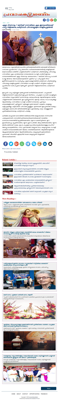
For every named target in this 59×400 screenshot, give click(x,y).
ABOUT (19, 394)
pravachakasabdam (33, 397)
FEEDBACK (44, 394)
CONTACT (25, 394)
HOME (13, 394)
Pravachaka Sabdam (11, 152)
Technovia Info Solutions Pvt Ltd (32, 398)
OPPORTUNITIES (34, 394)
